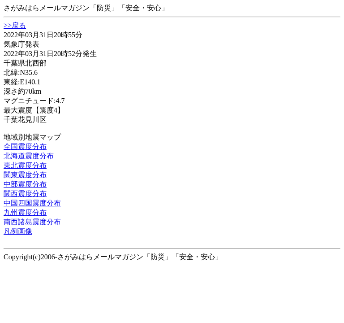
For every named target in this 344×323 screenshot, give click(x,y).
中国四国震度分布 (32, 203)
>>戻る (15, 25)
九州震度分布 (25, 212)
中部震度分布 (25, 184)
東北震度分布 (25, 165)
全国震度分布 (25, 146)
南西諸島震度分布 (32, 222)
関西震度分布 (25, 193)
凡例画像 (18, 231)
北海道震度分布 (29, 156)
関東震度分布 (25, 175)
